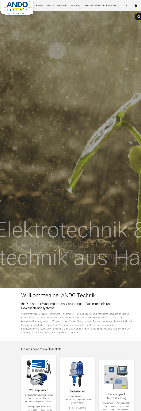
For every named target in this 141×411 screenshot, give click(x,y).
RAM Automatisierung (94, 5)
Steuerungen (75, 5)
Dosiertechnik (60, 5)
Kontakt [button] (125, 5)
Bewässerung (113, 5)
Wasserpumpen (44, 5)
